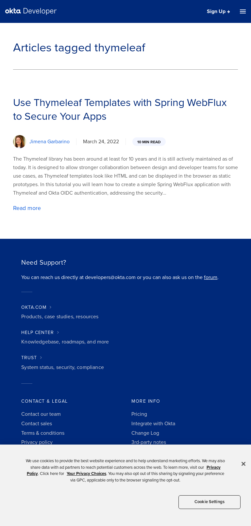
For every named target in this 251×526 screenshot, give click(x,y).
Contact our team (41, 414)
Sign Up (216, 11)
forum (210, 277)
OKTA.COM (33, 307)
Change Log (145, 433)
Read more (27, 208)
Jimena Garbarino (49, 141)
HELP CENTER (37, 332)
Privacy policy (37, 442)
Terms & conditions (42, 433)
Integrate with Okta (153, 423)
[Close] (243, 464)
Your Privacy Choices (86, 473)
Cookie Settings (209, 501)
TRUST (29, 357)
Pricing (139, 414)
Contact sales (36, 423)
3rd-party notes (148, 442)
